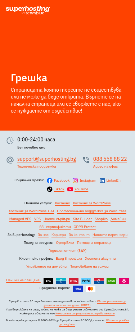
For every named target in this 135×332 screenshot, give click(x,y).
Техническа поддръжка (36, 166)
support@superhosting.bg (46, 159)
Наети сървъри (57, 219)
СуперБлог (65, 242)
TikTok (59, 189)
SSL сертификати (55, 226)
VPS (37, 219)
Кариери (58, 234)
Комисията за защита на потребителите (84, 313)
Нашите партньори (110, 234)
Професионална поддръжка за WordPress (91, 211)
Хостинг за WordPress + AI (31, 211)
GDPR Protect (85, 226)
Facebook (61, 180)
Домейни (118, 219)
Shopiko (101, 219)
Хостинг (62, 203)
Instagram (88, 180)
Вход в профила (69, 258)
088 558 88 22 (110, 159)
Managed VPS (20, 219)
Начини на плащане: (23, 280)
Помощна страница (94, 242)
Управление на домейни (46, 266)
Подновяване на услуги (89, 266)
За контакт (79, 234)
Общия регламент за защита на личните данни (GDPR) (85, 303)
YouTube (81, 189)
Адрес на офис (105, 166)
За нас (43, 234)
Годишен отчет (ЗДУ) (67, 250)
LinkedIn (114, 180)
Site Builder (82, 219)
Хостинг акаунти (100, 258)
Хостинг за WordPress (92, 203)
